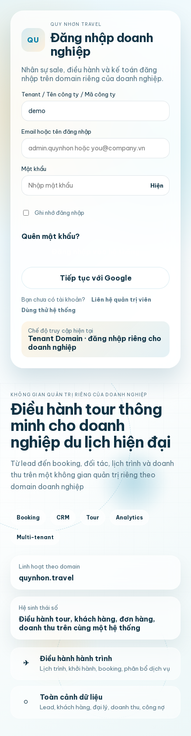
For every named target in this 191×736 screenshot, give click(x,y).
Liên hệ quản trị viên (121, 299)
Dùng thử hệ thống (48, 309)
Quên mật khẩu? (50, 236)
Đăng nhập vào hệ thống (96, 251)
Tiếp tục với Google (96, 278)
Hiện (156, 185)
